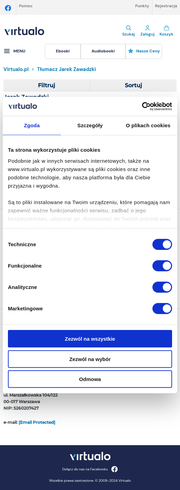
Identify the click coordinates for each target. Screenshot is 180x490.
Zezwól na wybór (90, 359)
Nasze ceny (144, 51)
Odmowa (90, 379)
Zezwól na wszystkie (90, 339)
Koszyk (166, 31)
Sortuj (133, 85)
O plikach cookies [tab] (148, 125)
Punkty (142, 6)
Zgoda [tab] (32, 125)
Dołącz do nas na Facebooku (90, 469)
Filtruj (46, 85)
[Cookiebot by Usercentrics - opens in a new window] (142, 106)
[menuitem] (62, 51)
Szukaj (128, 31)
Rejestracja (166, 6)
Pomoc (26, 6)
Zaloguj (147, 31)
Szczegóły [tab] (89, 125)
